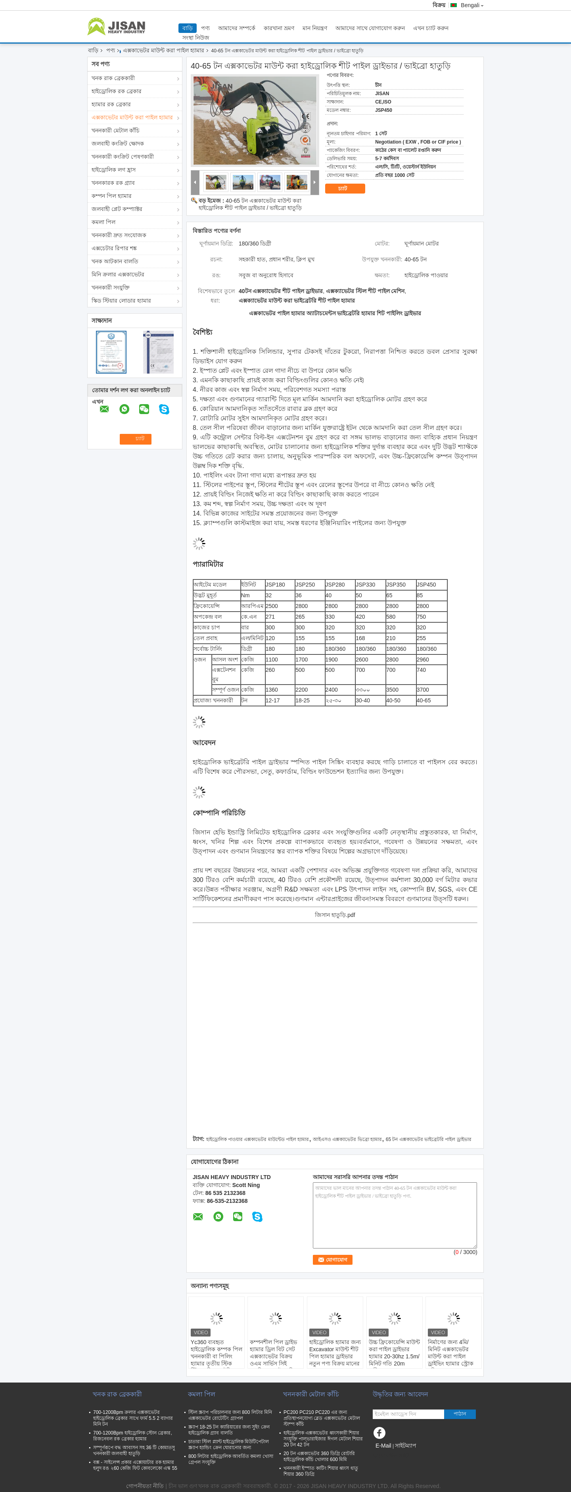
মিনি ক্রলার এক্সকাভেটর (118, 274)
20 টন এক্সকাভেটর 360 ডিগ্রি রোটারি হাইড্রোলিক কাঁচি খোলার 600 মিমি (319, 1456)
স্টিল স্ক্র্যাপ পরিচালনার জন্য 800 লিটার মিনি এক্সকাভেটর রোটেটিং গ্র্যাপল (230, 1415)
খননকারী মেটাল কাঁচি (116, 130)
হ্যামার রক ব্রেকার (111, 104)
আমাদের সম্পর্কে (236, 28)
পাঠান (460, 1414)
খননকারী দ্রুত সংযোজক (119, 235)
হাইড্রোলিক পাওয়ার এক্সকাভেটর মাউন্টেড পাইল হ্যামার (257, 1139)
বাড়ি (187, 28)
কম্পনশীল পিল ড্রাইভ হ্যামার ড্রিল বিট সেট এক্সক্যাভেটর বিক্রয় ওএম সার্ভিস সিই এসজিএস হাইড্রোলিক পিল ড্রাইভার (274, 1360)
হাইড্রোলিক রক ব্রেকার (117, 91)
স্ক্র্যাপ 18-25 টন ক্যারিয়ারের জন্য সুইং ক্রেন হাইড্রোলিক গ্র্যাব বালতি (229, 1430)
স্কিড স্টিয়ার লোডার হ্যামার (121, 300)
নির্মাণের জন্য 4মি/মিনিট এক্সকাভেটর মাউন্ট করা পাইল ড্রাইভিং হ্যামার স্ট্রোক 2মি (450, 1356)
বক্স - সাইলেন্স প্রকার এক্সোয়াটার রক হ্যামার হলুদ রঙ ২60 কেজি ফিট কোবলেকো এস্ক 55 (135, 1465)
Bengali (472, 5)
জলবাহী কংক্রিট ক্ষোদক (118, 143)
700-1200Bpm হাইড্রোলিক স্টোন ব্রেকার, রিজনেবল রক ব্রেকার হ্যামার (132, 1436)
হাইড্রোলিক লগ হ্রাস (114, 170)
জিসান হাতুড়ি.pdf (335, 915)
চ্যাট (348, 189)
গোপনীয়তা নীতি (145, 1486)
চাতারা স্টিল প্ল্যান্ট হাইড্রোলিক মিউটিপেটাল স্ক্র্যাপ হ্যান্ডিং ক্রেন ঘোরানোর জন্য (228, 1444)
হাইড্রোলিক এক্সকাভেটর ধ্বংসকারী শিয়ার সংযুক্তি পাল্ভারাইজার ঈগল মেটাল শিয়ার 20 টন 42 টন (323, 1439)
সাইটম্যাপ (405, 1445)
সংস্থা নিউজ (195, 38)
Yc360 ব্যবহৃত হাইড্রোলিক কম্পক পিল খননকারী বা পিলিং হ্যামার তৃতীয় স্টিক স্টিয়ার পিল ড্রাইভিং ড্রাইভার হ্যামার (216, 1360)
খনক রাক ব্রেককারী (113, 78)
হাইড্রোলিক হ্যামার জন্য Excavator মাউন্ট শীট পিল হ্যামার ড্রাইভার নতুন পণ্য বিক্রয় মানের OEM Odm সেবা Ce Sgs (335, 1360)
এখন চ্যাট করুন (430, 28)
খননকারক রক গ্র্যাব (113, 183)
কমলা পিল (103, 222)
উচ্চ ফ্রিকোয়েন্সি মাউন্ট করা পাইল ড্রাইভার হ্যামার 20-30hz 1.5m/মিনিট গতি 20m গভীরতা (394, 1356)
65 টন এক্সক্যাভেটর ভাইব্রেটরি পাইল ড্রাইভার (428, 1139)
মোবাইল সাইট (391, 1455)
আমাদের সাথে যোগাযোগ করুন (370, 28)
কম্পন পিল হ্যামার (112, 196)
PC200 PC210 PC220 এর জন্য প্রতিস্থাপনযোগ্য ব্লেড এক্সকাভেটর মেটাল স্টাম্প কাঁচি (322, 1418)
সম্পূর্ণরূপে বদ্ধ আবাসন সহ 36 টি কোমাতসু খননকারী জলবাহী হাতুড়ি (134, 1450)
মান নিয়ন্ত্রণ (315, 28)
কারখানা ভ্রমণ (279, 28)
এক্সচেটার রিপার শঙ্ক (114, 248)
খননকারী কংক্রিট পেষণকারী (123, 156)
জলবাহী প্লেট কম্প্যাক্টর (117, 209)
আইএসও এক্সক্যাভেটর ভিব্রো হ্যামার (347, 1139)
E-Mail (383, 1445)
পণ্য (205, 28)
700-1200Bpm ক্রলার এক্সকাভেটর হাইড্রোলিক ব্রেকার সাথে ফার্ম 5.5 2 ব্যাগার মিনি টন (133, 1418)
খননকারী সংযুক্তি (111, 287)
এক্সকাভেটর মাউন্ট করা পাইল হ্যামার (163, 50)
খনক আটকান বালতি (115, 261)
